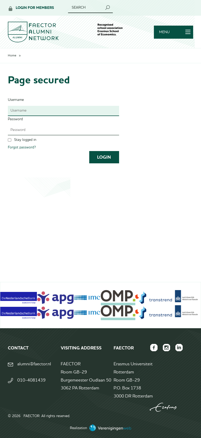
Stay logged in (25, 140)
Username (16, 100)
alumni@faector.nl (34, 364)
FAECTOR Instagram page (166, 347)
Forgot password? (22, 147)
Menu (175, 32)
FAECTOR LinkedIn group (179, 347)
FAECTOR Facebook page (154, 347)
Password (15, 119)
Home (12, 55)
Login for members (35, 7)
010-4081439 (31, 380)
